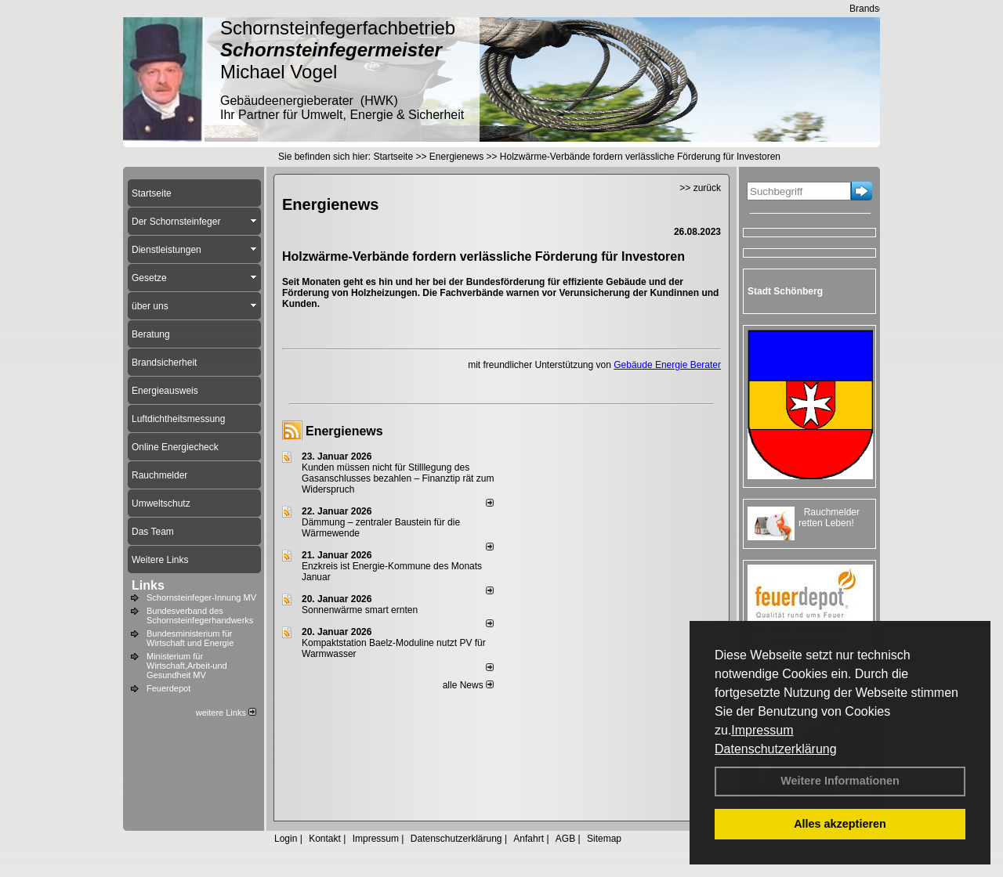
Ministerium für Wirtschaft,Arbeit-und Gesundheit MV (187, 665)
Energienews (344, 431)
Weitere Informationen (840, 780)
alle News (468, 685)
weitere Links (226, 712)
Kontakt (325, 838)
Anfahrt (528, 838)
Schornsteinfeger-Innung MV (201, 597)
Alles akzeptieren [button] (840, 823)
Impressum (762, 730)
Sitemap (604, 838)
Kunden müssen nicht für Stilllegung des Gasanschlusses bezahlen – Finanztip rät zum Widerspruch (398, 478)
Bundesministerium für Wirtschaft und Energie (190, 638)
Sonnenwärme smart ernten (360, 610)
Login (285, 838)
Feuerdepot (168, 688)
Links (148, 585)
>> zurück (700, 187)
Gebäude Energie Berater (667, 364)
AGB (565, 838)
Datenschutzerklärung (776, 749)
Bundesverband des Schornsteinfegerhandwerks (200, 615)
